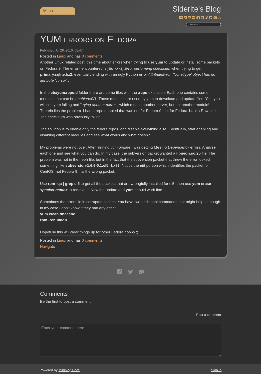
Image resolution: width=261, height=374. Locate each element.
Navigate (47, 246)
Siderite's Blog (196, 9)
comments (92, 56)
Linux (61, 56)
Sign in (216, 370)
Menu (48, 11)
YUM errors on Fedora (88, 39)
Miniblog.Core (69, 370)
